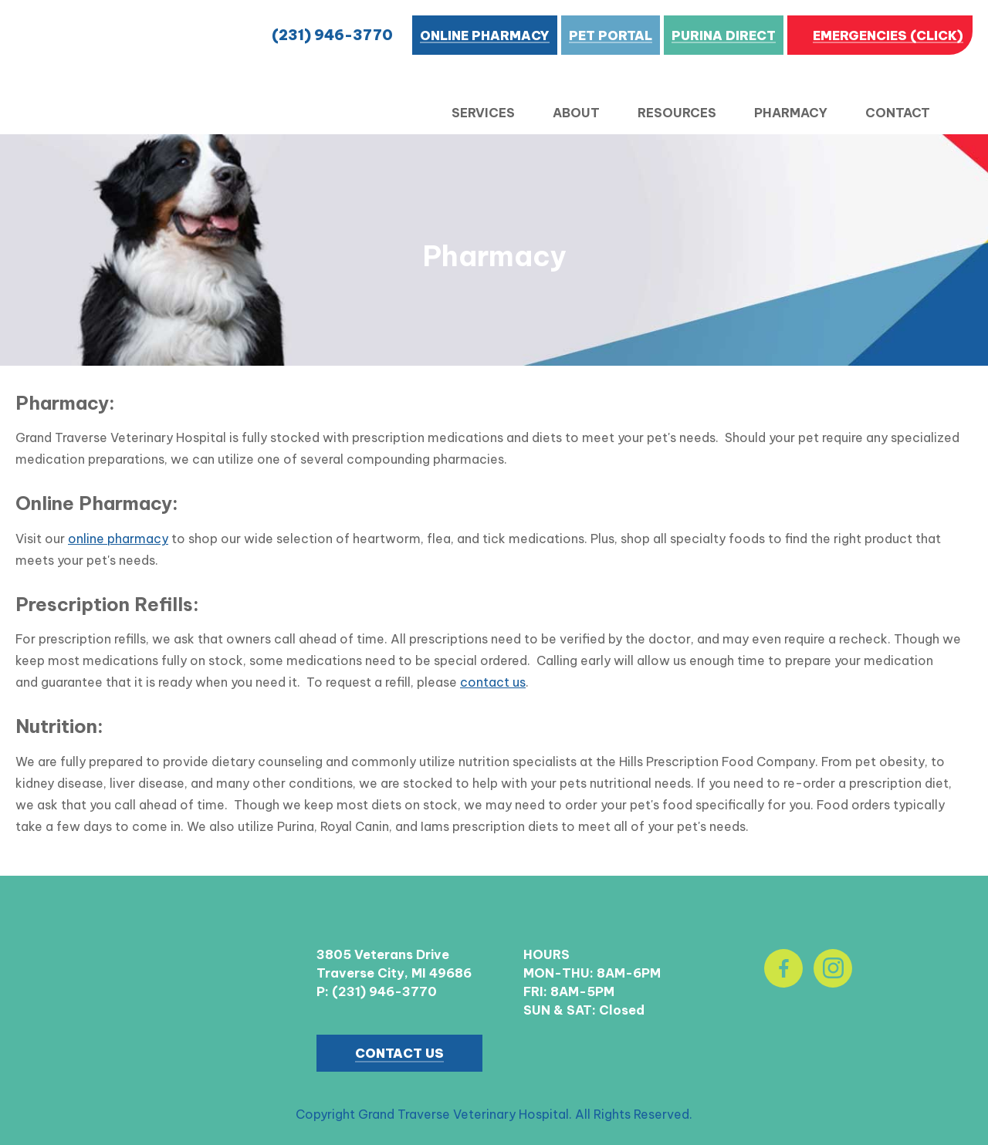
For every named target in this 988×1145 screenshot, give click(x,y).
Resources (677, 112)
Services (483, 112)
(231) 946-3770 (332, 35)
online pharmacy (118, 538)
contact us (493, 682)
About (576, 112)
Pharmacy (790, 112)
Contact (897, 112)
